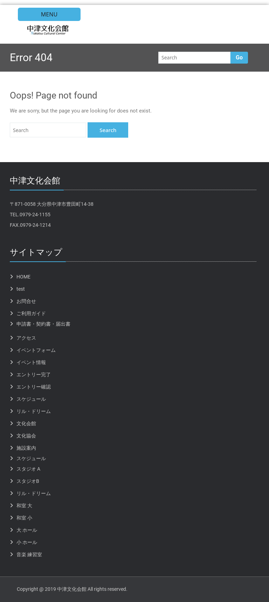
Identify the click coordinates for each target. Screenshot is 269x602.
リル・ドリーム (33, 411)
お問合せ (26, 301)
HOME (23, 277)
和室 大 (24, 505)
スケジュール (31, 399)
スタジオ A (28, 469)
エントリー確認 (33, 387)
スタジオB (27, 481)
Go (239, 57)
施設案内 (26, 448)
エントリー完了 (33, 374)
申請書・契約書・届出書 (43, 324)
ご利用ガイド (31, 313)
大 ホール (26, 530)
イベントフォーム (36, 350)
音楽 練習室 (29, 554)
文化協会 (26, 435)
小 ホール (26, 542)
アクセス (26, 338)
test (20, 289)
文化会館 (26, 423)
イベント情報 (31, 362)
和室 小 (24, 518)
